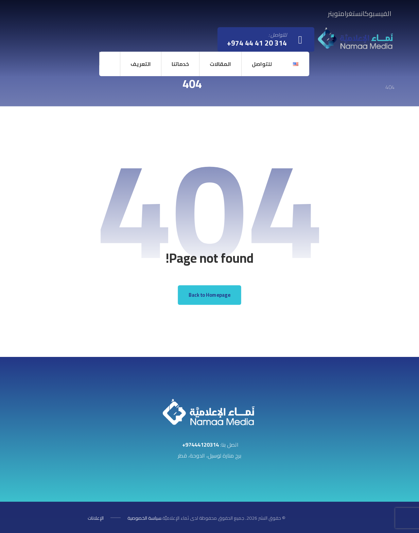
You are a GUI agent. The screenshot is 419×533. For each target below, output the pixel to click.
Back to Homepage (209, 294)
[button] (378, 13)
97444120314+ (200, 445)
